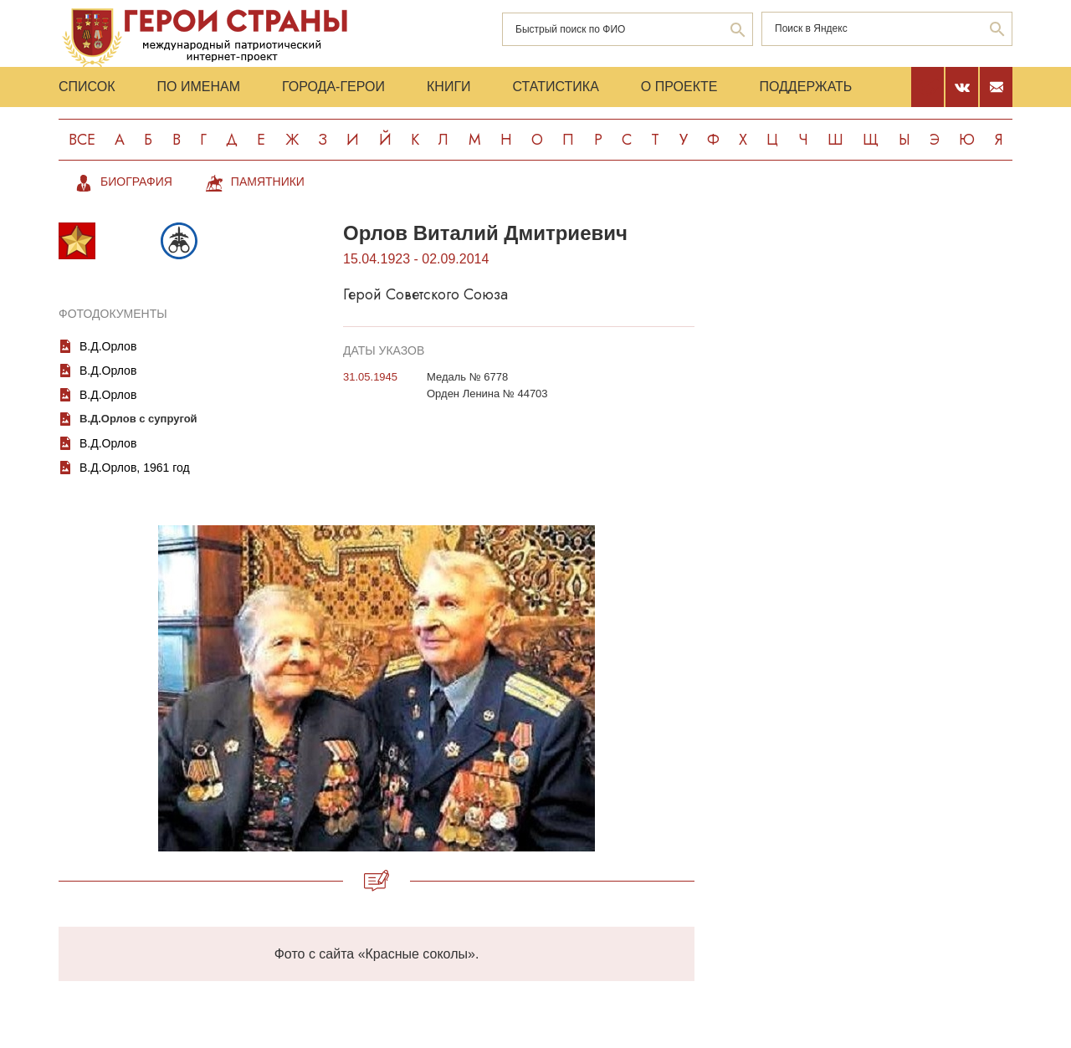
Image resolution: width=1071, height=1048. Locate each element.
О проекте (679, 86)
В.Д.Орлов (107, 346)
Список (87, 86)
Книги (449, 86)
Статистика (556, 86)
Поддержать (805, 86)
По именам (198, 86)
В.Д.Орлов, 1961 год (134, 467)
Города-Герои (333, 86)
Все (82, 140)
